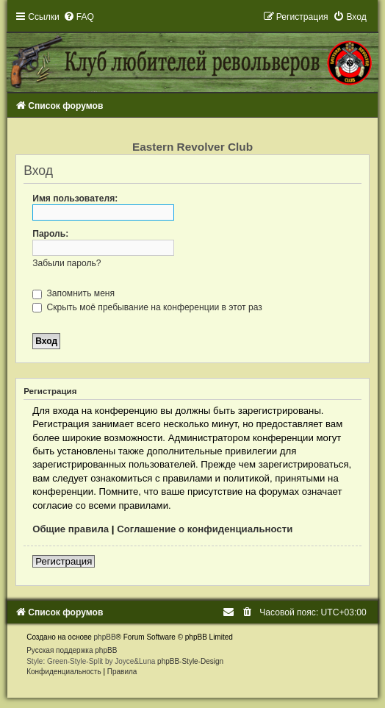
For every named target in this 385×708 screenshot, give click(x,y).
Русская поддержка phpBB (71, 650)
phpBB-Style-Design (190, 661)
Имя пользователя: (75, 198)
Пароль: (50, 234)
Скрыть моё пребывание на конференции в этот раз (147, 307)
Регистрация (63, 561)
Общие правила (70, 528)
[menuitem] (78, 17)
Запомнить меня (73, 293)
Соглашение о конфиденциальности (204, 528)
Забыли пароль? (66, 263)
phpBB (105, 637)
